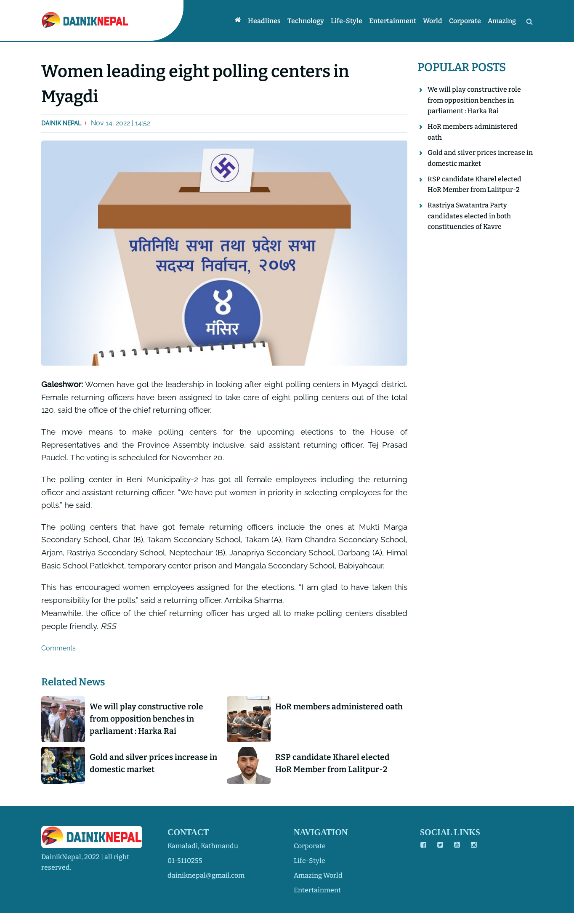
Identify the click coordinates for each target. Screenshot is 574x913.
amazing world (318, 875)
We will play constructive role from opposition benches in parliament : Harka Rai (146, 719)
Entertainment (392, 21)
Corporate (465, 21)
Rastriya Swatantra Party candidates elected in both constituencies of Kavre (469, 216)
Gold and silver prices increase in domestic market (153, 763)
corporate (310, 846)
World (432, 21)
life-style (309, 861)
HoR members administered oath (339, 706)
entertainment (317, 890)
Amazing (502, 21)
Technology (305, 21)
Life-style (346, 21)
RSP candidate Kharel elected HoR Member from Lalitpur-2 (332, 763)
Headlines (264, 21)
